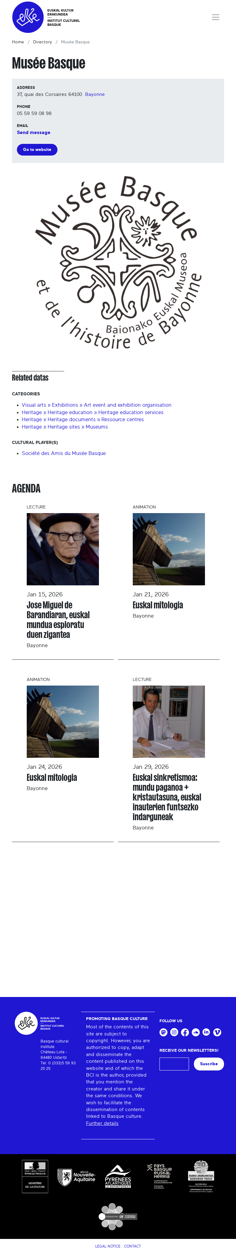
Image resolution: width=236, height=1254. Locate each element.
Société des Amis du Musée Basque (64, 453)
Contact (132, 1246)
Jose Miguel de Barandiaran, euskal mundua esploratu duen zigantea (58, 619)
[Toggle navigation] (215, 17)
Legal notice (107, 1246)
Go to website (37, 149)
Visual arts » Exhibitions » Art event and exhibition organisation (96, 405)
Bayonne (95, 94)
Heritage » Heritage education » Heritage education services (92, 412)
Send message (33, 132)
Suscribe (209, 1064)
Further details (102, 1123)
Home (18, 42)
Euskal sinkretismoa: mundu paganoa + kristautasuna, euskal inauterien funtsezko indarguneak (167, 797)
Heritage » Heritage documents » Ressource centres (83, 419)
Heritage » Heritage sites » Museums (65, 426)
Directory (42, 42)
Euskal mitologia (158, 605)
